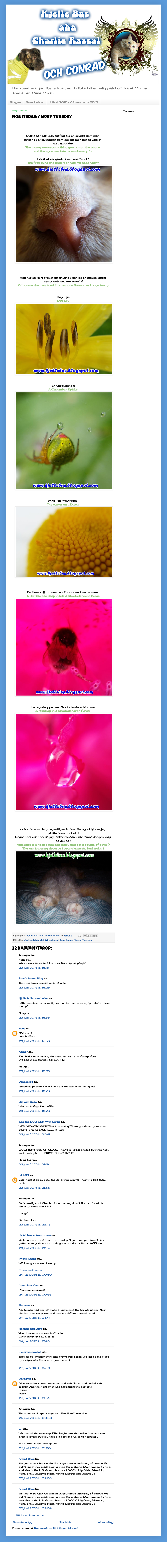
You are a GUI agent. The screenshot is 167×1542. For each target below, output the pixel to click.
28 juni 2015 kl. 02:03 (35, 1478)
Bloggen (15, 102)
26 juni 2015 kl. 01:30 (35, 1448)
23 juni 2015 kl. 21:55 (34, 1187)
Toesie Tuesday (83, 940)
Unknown (25, 1378)
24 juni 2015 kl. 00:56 (35, 1294)
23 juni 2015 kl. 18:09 (34, 1071)
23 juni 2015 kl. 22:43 (35, 1224)
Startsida (65, 1522)
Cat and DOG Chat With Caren (39, 1121)
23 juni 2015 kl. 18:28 (34, 1091)
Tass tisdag (66, 940)
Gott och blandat (34, 940)
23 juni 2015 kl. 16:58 (34, 1041)
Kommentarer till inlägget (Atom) (56, 1527)
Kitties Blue (26, 1458)
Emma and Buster (30, 1270)
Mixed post (52, 940)
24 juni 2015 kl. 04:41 (34, 1317)
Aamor (23, 1051)
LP (20, 1428)
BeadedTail (26, 1081)
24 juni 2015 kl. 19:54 (34, 1398)
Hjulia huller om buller (33, 998)
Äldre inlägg (106, 1522)
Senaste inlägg (22, 1522)
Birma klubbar (35, 102)
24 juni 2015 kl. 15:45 (34, 1341)
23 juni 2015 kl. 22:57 (34, 1247)
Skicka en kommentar (30, 1515)
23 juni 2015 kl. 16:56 (34, 1017)
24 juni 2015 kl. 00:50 (35, 1274)
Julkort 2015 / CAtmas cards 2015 (73, 102)
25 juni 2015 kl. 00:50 (35, 1417)
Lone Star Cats (29, 1285)
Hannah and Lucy (30, 1328)
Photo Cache (27, 1258)
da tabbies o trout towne (35, 1235)
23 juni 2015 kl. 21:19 (34, 1164)
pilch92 (24, 1175)
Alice (22, 1028)
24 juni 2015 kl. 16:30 (34, 1367)
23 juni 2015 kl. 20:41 (34, 1134)
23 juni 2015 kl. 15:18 (34, 967)
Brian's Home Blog (31, 978)
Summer (24, 1305)
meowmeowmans (30, 1351)
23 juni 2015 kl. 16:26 (34, 987)
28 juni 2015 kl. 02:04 (35, 1508)
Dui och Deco (28, 1101)
